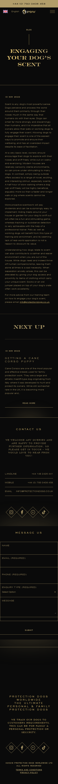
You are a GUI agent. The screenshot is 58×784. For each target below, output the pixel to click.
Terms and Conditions (29, 769)
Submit (29, 630)
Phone (14, 574)
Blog (29, 29)
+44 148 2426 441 (42, 473)
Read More (29, 403)
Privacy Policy (29, 772)
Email (14, 558)
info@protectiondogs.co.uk (35, 302)
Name (6, 545)
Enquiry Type (19, 587)
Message (8, 600)
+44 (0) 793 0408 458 (29, 3)
